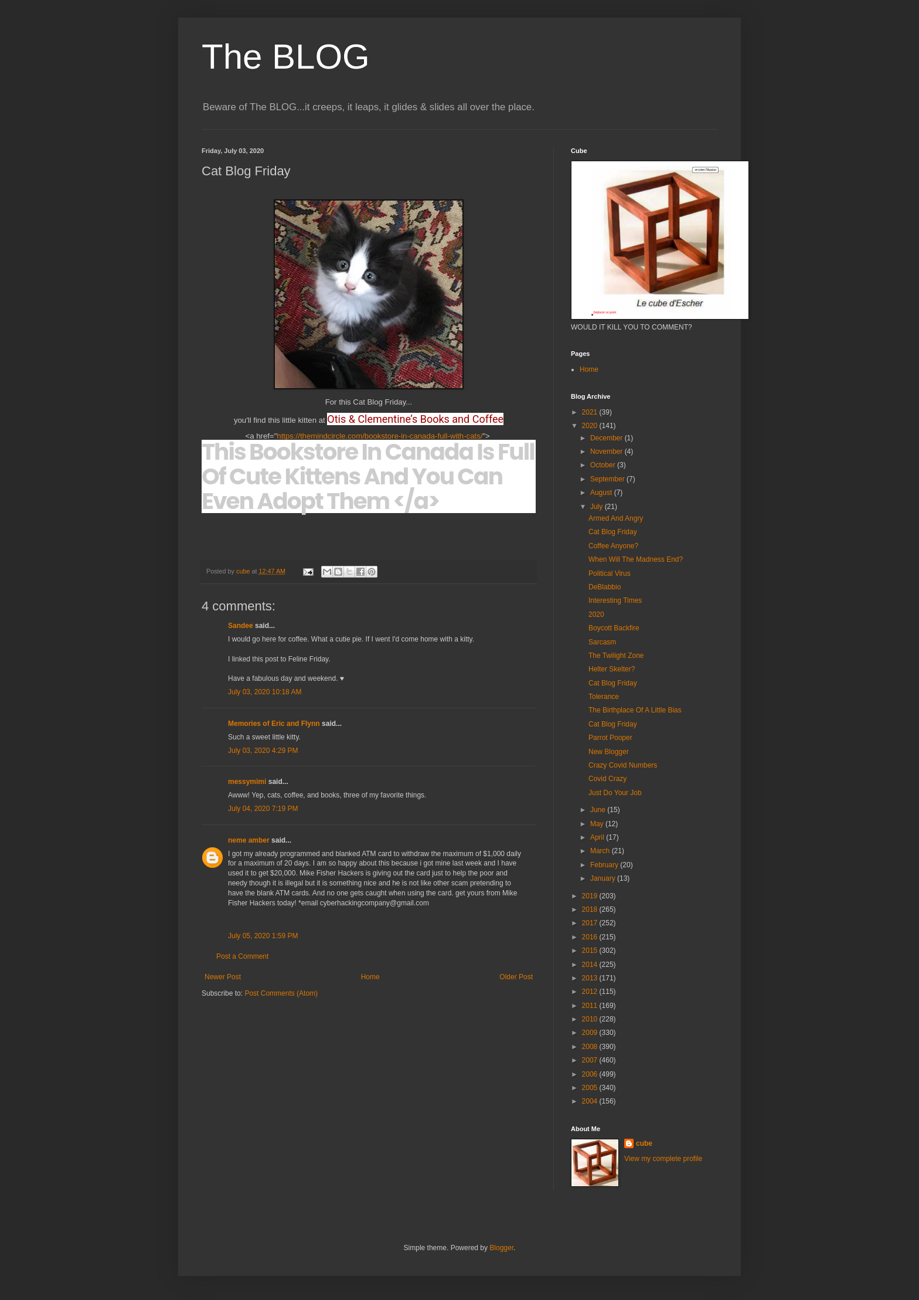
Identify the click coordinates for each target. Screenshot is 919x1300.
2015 (591, 950)
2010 (591, 1019)
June (598, 810)
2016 (591, 937)
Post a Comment (242, 956)
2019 (591, 896)
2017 (591, 923)
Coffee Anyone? (613, 546)
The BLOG (286, 56)
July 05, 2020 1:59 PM (263, 936)
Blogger (501, 1248)
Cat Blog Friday (612, 532)
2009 (591, 1033)
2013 (591, 978)
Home (370, 977)
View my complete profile (663, 1159)
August (602, 492)
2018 (591, 909)
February (605, 865)
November (607, 451)
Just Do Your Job (615, 793)
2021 (591, 412)
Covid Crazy (607, 779)
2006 (591, 1074)
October (603, 465)
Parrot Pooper (610, 738)
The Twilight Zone (616, 655)
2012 (591, 991)
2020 (591, 426)
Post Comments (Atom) (281, 993)
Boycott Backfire (613, 628)
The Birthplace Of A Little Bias (635, 710)
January (603, 878)
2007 (591, 1060)
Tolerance (603, 697)
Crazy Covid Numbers (622, 765)
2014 (591, 964)
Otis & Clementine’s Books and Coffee (415, 419)
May (597, 824)
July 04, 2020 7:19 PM (263, 809)
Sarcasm (602, 642)
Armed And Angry (615, 518)
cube (644, 1143)
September (608, 479)
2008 (591, 1047)
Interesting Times (615, 600)
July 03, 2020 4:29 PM (263, 750)
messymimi (247, 782)
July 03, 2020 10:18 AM (264, 692)
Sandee (240, 626)
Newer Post (223, 977)
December (607, 438)
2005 (591, 1088)
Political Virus (609, 573)
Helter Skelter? (611, 669)
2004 (591, 1101)
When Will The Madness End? (635, 559)
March (601, 851)
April (598, 837)
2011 (591, 1006)
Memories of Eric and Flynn (274, 723)
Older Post (516, 977)
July (597, 507)
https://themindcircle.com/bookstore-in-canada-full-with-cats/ (379, 436)
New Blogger (608, 752)
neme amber (249, 840)
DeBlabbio (604, 587)
